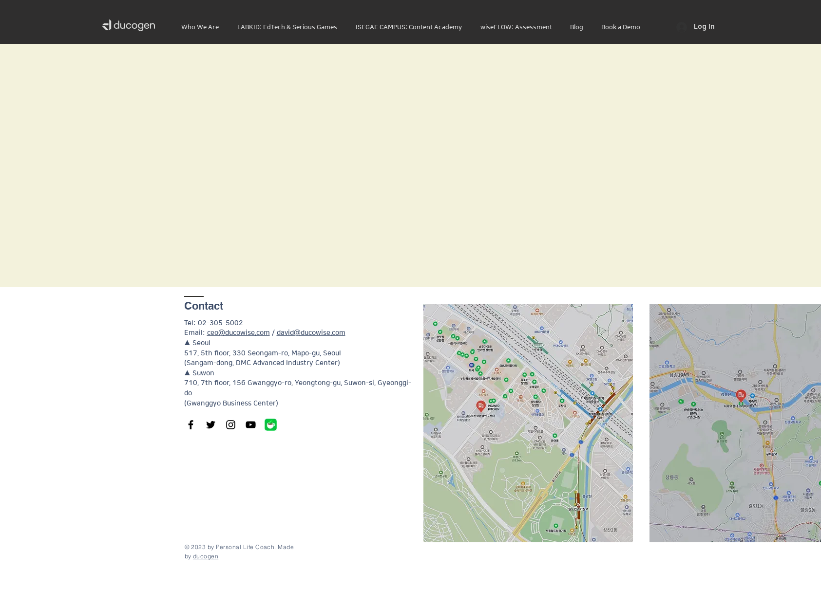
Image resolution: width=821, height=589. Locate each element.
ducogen (205, 556)
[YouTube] (251, 425)
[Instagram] (231, 425)
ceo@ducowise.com (238, 333)
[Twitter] (211, 425)
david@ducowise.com (311, 333)
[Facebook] (191, 425)
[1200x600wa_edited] (271, 425)
